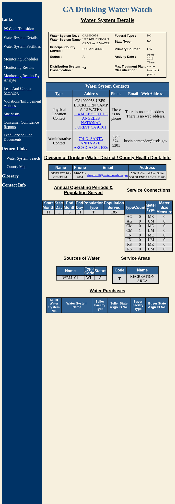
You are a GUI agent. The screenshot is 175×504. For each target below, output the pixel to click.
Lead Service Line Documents (18, 137)
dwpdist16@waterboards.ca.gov (107, 175)
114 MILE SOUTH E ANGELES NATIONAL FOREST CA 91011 (91, 120)
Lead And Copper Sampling (18, 90)
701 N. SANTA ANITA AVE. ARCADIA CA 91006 (91, 143)
